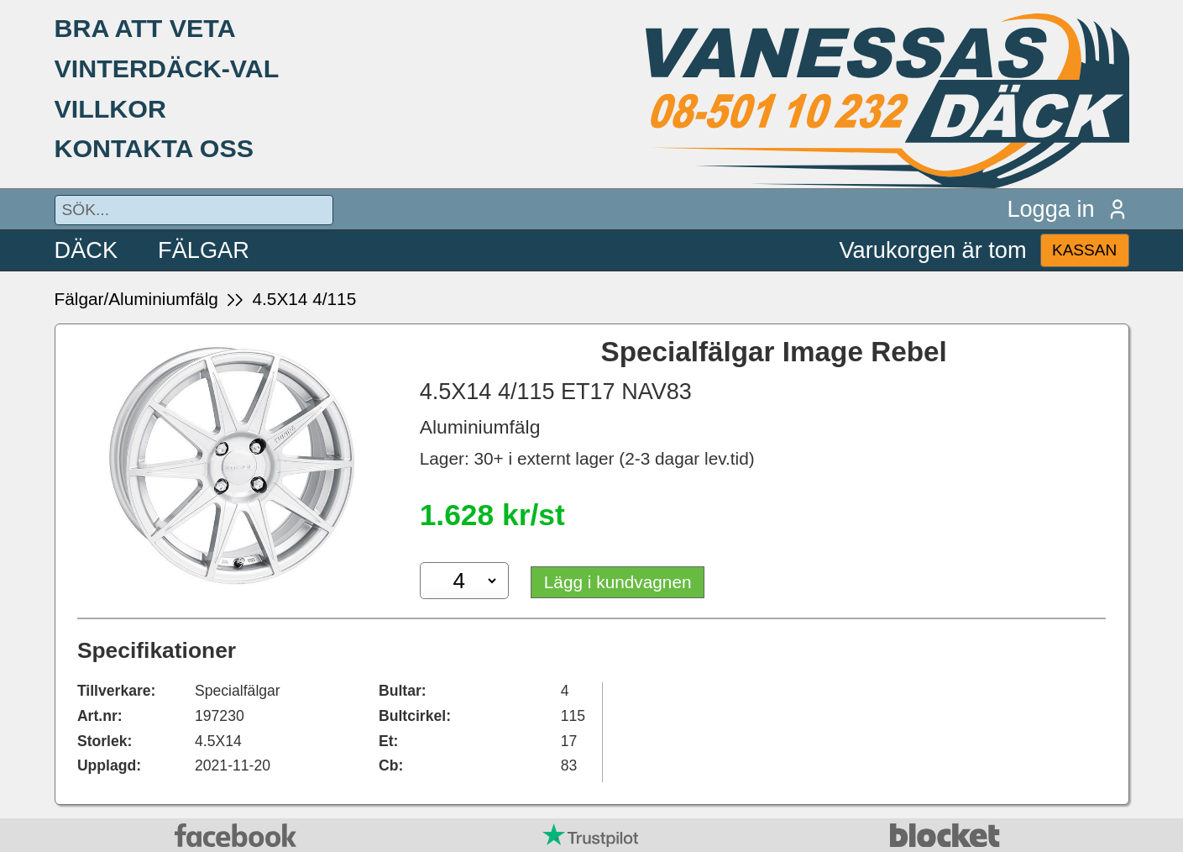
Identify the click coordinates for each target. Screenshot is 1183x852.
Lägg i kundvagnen (618, 582)
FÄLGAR (203, 250)
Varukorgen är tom (933, 250)
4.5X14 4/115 (304, 298)
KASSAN (1084, 250)
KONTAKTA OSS (154, 148)
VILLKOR (110, 108)
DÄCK (86, 250)
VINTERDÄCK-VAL (167, 68)
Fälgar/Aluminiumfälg (136, 298)
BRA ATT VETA (145, 27)
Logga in (1067, 209)
